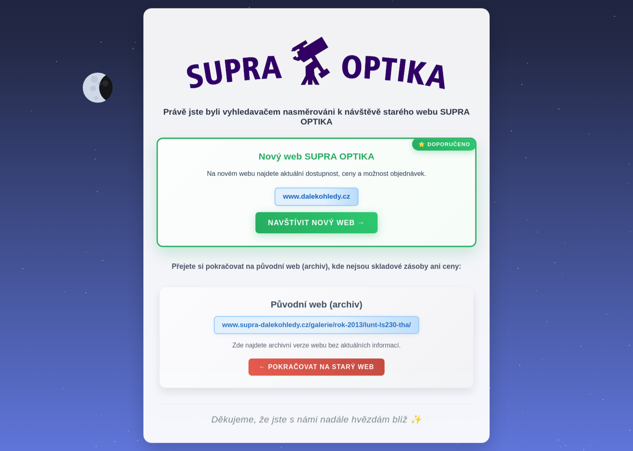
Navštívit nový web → (316, 225)
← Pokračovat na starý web (316, 368)
